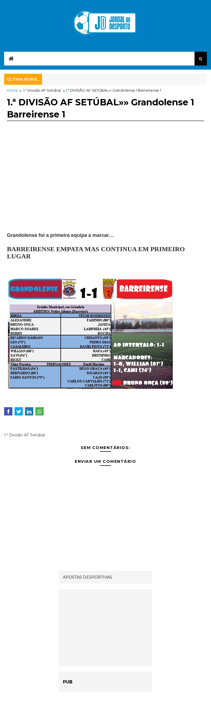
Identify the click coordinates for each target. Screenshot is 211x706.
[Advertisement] (105, 179)
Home (12, 90)
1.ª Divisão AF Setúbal (42, 90)
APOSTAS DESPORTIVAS (87, 577)
